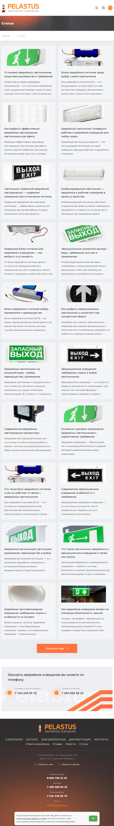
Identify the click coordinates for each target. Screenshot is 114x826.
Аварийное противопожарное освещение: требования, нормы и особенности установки (25, 612)
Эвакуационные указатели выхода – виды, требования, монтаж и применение (84, 252)
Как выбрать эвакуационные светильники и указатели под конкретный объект (80, 312)
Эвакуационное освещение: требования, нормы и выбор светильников (79, 372)
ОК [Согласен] (93, 818)
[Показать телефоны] (96, 8)
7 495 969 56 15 (73, 693)
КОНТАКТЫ (101, 739)
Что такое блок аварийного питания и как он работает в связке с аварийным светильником (27, 492)
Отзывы (57, 743)
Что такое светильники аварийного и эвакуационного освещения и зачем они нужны (85, 552)
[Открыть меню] (110, 8)
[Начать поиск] (103, 8)
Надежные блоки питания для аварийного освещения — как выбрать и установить (23, 252)
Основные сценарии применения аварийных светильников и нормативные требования (82, 432)
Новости (71, 743)
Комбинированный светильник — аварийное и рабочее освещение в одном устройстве (83, 192)
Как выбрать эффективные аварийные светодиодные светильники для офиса (21, 132)
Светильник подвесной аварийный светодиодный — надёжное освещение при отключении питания (28, 192)
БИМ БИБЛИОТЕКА (54, 739)
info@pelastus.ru (57, 805)
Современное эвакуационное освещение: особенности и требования (80, 492)
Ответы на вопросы (37, 743)
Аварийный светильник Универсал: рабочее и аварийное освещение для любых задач (85, 132)
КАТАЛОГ (32, 739)
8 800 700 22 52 (57, 778)
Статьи (83, 743)
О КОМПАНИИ (14, 739)
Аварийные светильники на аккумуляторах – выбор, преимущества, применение (22, 372)
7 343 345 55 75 (26, 693)
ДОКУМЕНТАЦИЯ (80, 739)
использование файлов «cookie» (32, 818)
